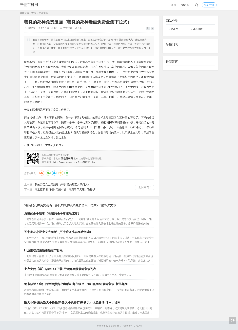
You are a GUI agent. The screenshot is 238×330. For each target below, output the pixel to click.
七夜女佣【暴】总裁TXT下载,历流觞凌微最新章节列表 (60, 269)
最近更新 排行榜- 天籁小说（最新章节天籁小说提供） (66, 189)
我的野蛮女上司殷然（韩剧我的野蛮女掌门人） (62, 184)
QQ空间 (60, 173)
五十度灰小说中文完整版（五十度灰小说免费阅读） (58, 232)
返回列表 (143, 187)
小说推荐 (197, 29)
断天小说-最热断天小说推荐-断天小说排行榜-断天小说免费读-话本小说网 (72, 302)
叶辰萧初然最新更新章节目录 (43, 250)
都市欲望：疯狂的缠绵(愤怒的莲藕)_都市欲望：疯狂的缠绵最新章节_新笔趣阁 (76, 284)
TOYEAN (137, 325)
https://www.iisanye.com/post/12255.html (74, 162)
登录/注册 (209, 5)
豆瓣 (66, 173)
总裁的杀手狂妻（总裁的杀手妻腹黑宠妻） (52, 213)
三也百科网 (29, 5)
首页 (173, 4)
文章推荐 (43, 13)
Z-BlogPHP (114, 325)
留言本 (185, 4)
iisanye (31, 28)
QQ (54, 173)
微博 (41, 173)
